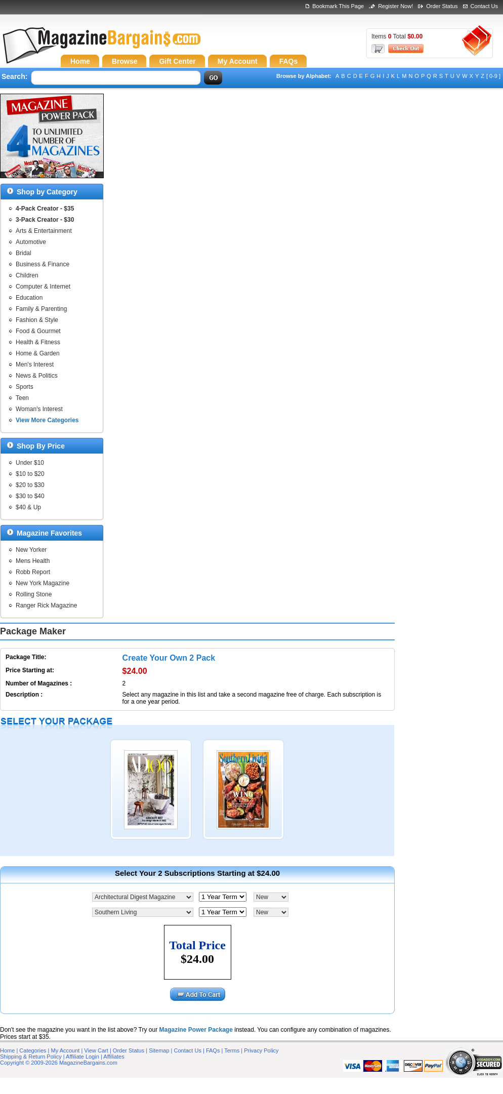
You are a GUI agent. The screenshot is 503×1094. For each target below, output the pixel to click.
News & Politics (37, 375)
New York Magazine (42, 583)
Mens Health (33, 560)
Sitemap (159, 1050)
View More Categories (47, 420)
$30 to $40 (30, 496)
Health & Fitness (38, 342)
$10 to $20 (30, 473)
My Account (65, 1050)
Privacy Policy (261, 1050)
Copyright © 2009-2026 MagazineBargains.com (58, 1063)
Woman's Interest (39, 409)
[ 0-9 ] (493, 76)
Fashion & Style (37, 319)
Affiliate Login (82, 1057)
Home (7, 1050)
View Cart (96, 1050)
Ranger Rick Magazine (46, 605)
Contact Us (484, 6)
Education (29, 297)
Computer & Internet (43, 286)
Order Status (441, 6)
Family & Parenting (41, 308)
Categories (32, 1050)
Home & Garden (38, 353)
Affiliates (113, 1057)
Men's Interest (35, 364)
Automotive (31, 242)
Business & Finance (42, 264)
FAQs (213, 1050)
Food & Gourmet (38, 331)
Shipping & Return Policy (31, 1057)
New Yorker (31, 549)
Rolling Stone (34, 594)
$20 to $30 (30, 485)
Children (27, 275)
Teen (22, 397)
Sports (24, 386)
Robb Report (33, 572)
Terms (231, 1050)
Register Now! (395, 6)
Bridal (23, 253)
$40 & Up (28, 507)
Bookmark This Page (338, 6)
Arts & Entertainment (44, 230)
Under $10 (30, 462)
